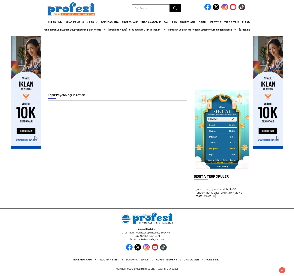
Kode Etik (212, 259)
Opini (202, 22)
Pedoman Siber (109, 259)
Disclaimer (191, 259)
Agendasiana (109, 22)
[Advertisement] (147, 62)
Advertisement (166, 259)
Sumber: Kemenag (222, 166)
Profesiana (188, 22)
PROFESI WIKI (130, 22)
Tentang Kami (82, 259)
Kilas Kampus (74, 22)
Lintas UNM (54, 22)
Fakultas (170, 22)
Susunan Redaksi (137, 259)
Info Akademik (151, 22)
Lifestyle (215, 22)
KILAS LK (92, 22)
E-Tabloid (249, 22)
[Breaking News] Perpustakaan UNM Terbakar (135, 29)
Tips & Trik (231, 22)
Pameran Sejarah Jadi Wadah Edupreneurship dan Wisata (71, 29)
